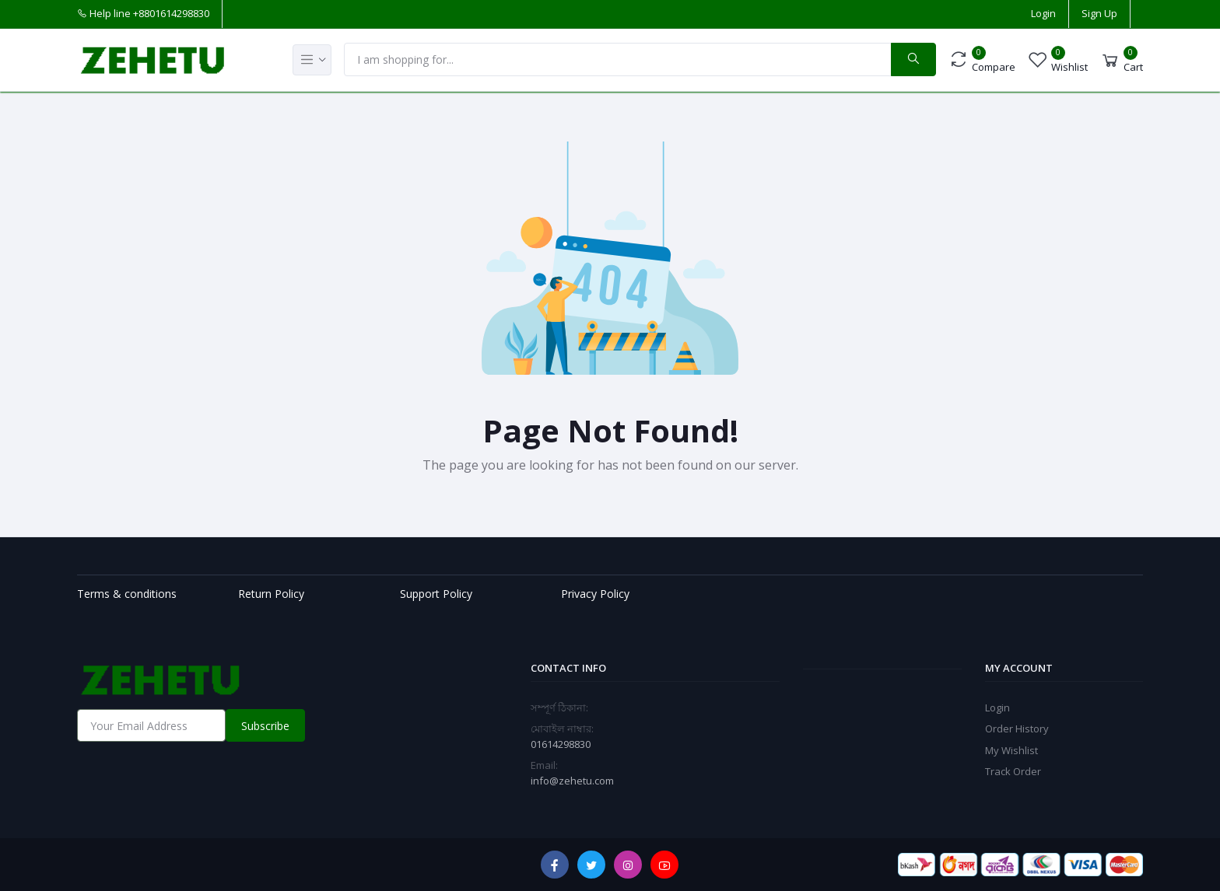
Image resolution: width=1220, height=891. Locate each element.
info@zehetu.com (572, 781)
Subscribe (265, 725)
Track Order (1013, 771)
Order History (1017, 729)
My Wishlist (1011, 750)
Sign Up (1099, 13)
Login (1043, 13)
